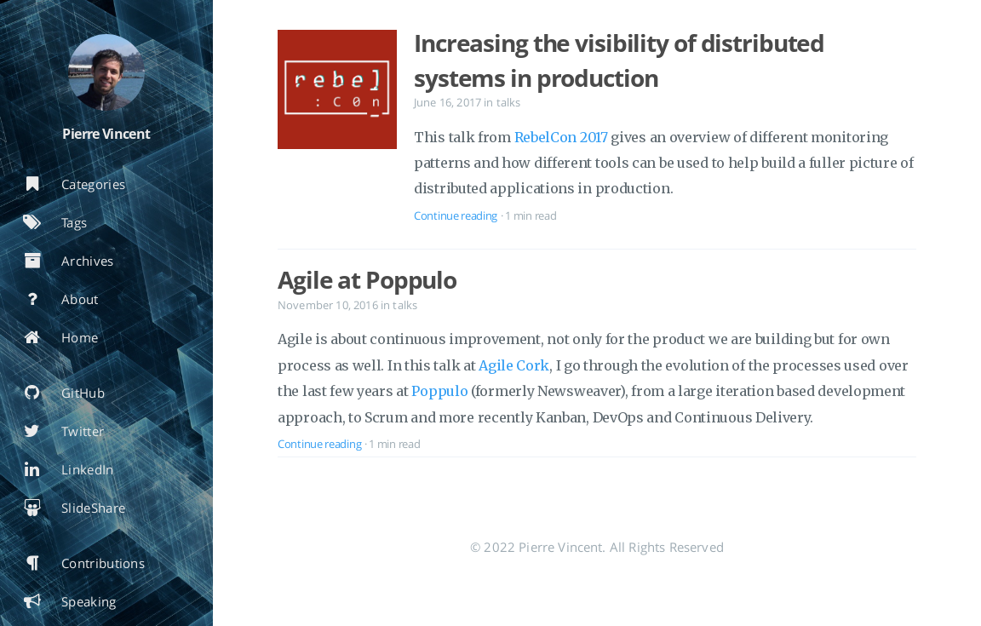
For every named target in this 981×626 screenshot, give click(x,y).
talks (508, 102)
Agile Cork (514, 365)
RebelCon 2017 (561, 137)
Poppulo (439, 390)
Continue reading (455, 215)
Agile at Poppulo (367, 279)
